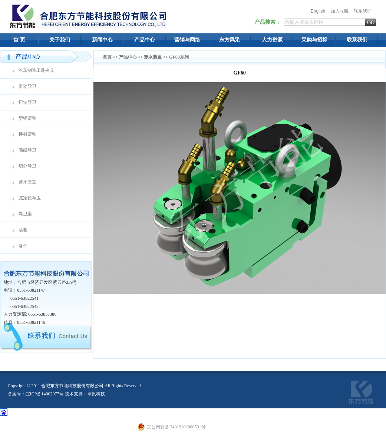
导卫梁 (25, 213)
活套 (23, 229)
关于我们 (59, 40)
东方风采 (229, 40)
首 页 (19, 40)
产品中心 (144, 40)
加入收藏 (340, 11)
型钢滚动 (27, 118)
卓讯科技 (96, 393)
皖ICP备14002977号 (45, 393)
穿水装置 (27, 182)
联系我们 (363, 11)
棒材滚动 (27, 134)
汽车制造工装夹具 (36, 70)
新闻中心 (102, 40)
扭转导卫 (27, 102)
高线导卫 (27, 150)
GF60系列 (179, 57)
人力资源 (272, 40)
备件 (23, 245)
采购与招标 (314, 40)
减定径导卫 (30, 197)
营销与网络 (187, 40)
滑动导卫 (27, 86)
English (318, 11)
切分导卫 (27, 166)
